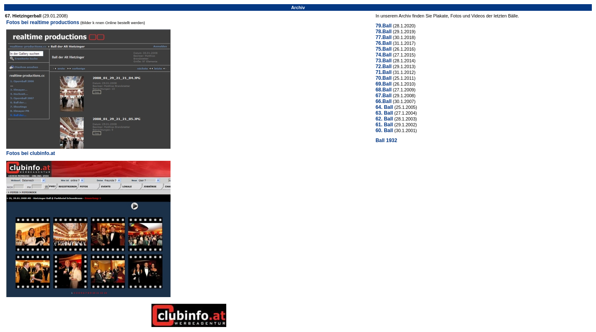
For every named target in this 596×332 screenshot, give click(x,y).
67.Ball (384, 95)
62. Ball (384, 119)
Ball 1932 (386, 140)
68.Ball (384, 90)
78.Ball (384, 31)
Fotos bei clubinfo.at (30, 153)
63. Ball (384, 113)
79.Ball (384, 26)
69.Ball (384, 84)
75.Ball (384, 49)
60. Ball (384, 130)
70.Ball (384, 78)
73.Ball (384, 61)
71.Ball (384, 72)
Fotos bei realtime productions (42, 22)
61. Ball (384, 125)
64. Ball (385, 107)
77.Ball (384, 37)
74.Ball (384, 55)
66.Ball (384, 101)
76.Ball (384, 43)
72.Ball (384, 66)
